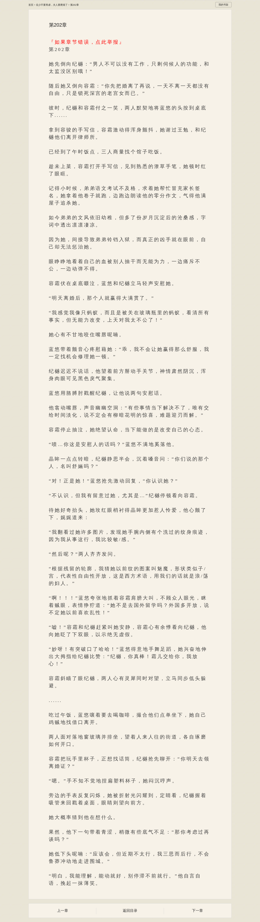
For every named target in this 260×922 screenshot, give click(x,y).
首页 (30, 4)
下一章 (197, 911)
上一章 (62, 911)
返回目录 (130, 911)
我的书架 (223, 4)
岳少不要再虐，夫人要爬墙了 (52, 4)
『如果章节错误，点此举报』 (87, 42)
